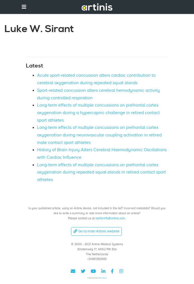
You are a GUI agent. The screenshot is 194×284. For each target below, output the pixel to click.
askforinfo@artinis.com (110, 218)
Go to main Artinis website (96, 231)
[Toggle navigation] (24, 7)
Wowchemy (102, 278)
